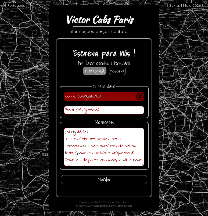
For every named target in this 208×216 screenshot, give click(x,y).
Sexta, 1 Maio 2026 (185, 5)
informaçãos (81, 31)
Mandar (104, 179)
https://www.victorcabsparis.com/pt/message (104, 205)
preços (103, 31)
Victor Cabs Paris (99, 20)
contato (119, 31)
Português (16, 5)
